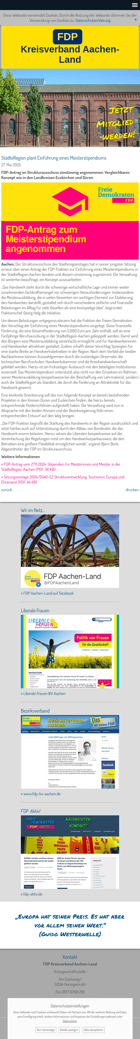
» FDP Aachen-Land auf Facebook (47, 593)
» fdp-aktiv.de (31, 894)
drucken (132, 489)
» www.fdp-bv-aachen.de (41, 793)
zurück (6, 489)
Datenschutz (70, 1021)
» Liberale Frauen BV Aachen (43, 693)
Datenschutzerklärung (92, 20)
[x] (136, 19)
